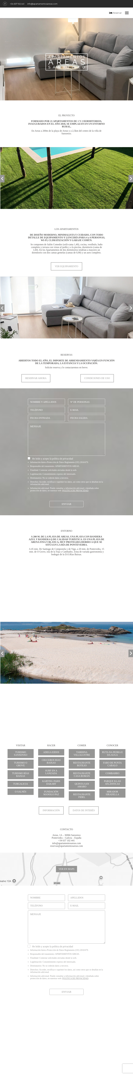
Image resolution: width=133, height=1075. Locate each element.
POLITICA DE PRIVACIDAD (75, 490)
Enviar (66, 504)
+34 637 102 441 (17, 4)
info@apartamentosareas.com (42, 4)
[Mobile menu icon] (127, 13)
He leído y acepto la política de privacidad (52, 458)
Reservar (115, 13)
